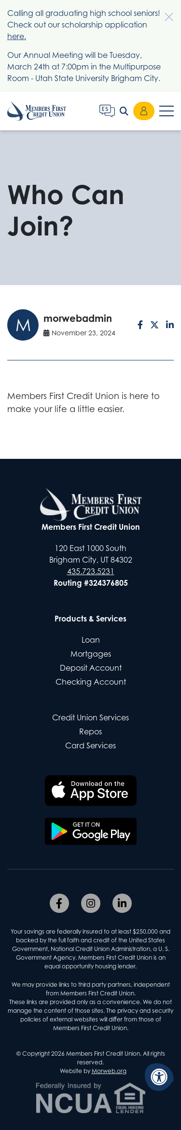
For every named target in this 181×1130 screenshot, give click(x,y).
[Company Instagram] (90, 903)
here (15, 36)
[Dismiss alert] (164, 12)
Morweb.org (109, 1071)
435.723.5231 (90, 571)
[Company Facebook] (59, 903)
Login (143, 111)
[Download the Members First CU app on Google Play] (90, 831)
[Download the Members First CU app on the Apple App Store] (90, 790)
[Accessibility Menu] (159, 1076)
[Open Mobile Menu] (166, 111)
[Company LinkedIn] (122, 903)
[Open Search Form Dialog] (124, 111)
